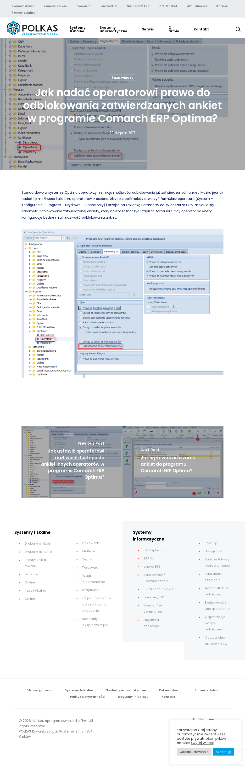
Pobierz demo (170, 690)
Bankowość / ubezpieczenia (156, 577)
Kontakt (168, 696)
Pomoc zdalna (207, 690)
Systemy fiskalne (79, 690)
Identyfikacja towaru (35, 563)
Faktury (211, 543)
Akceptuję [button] (223, 752)
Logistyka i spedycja (152, 622)
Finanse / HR (154, 597)
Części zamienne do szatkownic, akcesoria (96, 604)
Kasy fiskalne (35, 590)
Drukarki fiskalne (38, 551)
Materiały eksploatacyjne (95, 622)
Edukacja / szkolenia (214, 576)
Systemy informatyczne (126, 690)
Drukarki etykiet (37, 543)
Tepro (87, 559)
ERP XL (149, 558)
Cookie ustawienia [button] (194, 752)
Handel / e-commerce (153, 608)
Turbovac (90, 567)
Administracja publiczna (216, 591)
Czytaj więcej (202, 743)
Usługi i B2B (214, 551)
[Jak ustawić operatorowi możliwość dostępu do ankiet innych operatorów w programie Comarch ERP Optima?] (72, 462)
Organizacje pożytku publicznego (215, 623)
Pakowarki (91, 543)
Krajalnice (90, 590)
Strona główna (39, 690)
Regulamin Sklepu (133, 696)
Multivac (89, 551)
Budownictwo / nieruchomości (217, 562)
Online (30, 582)
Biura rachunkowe (159, 589)
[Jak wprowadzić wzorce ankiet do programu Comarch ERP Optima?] (172, 462)
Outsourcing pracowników (216, 640)
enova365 (152, 566)
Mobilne (31, 574)
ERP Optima (153, 550)
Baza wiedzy (122, 77)
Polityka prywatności (87, 696)
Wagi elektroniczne (93, 578)
